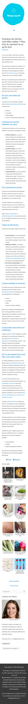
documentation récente (15, 363)
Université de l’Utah (7, 292)
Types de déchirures (10, 225)
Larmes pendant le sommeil (13, 283)
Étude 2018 (11, 334)
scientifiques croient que (8, 383)
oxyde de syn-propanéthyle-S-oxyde (15, 258)
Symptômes (5, 50)
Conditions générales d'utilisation (11, 673)
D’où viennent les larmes (12, 187)
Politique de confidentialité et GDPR (14, 670)
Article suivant (14, 586)
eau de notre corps (12, 73)
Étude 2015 (12, 401)
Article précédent (14, 581)
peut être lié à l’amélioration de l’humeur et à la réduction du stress (13, 395)
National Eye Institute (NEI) (13, 104)
